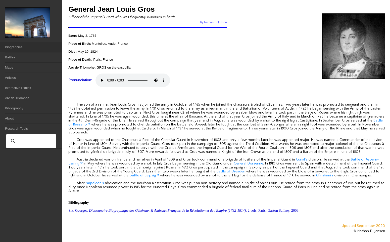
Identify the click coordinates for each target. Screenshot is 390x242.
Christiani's (324, 175)
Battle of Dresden (230, 171)
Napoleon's (95, 183)
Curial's (301, 159)
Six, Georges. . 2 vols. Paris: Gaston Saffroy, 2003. (183, 210)
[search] (30, 141)
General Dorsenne (248, 163)
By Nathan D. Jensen (213, 22)
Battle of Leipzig (144, 175)
